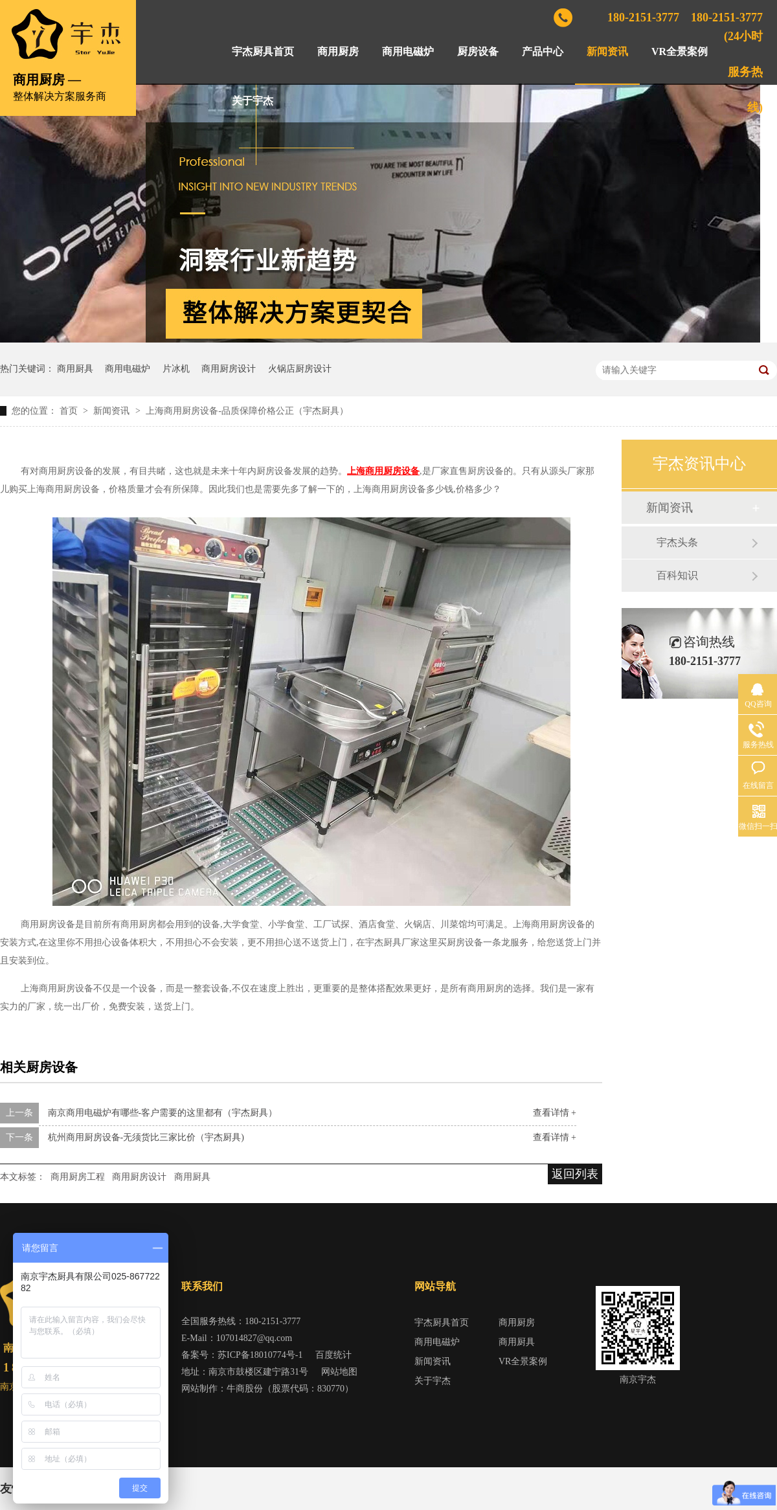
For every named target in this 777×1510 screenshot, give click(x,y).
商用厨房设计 (228, 369)
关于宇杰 (252, 100)
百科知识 (677, 575)
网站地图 (339, 1372)
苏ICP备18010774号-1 (260, 1355)
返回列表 (575, 1173)
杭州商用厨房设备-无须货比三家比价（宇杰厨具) (146, 1137)
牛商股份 (245, 1388)
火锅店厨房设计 (300, 369)
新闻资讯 (607, 51)
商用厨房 (338, 51)
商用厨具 (75, 369)
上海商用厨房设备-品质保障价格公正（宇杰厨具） (247, 411)
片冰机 (176, 369)
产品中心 (542, 51)
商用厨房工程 (78, 1177)
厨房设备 (478, 51)
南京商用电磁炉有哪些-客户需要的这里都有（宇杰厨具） (163, 1113)
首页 (70, 411)
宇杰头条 (677, 542)
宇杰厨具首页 (263, 51)
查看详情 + (554, 1113)
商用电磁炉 (408, 51)
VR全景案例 (679, 51)
